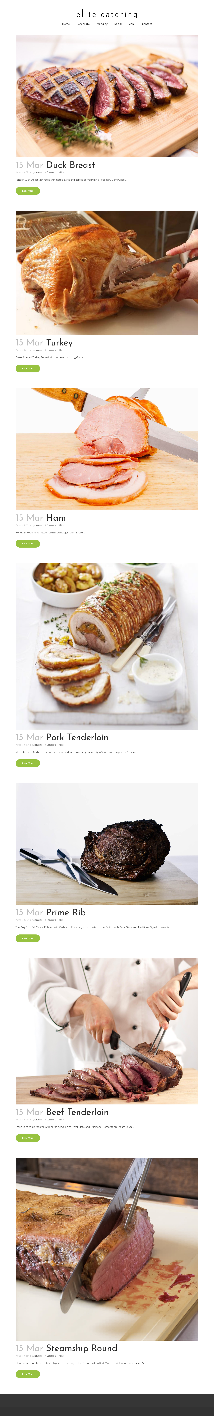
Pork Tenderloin (77, 738)
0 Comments (50, 172)
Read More (27, 190)
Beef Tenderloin (77, 1112)
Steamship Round (81, 1348)
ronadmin (38, 172)
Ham (56, 518)
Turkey (59, 343)
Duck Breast (70, 165)
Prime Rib (66, 913)
